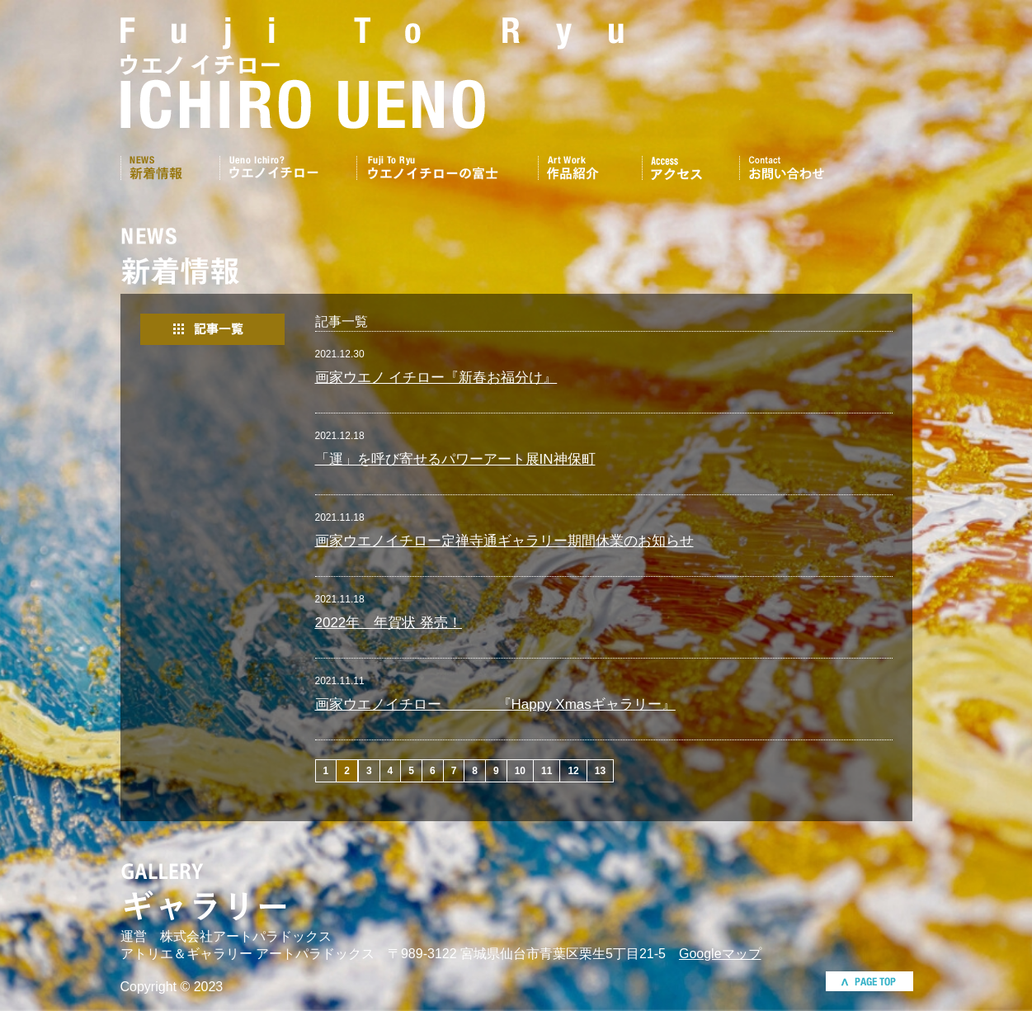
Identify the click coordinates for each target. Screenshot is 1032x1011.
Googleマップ (720, 954)
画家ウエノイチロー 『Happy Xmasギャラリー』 (495, 704)
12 (573, 771)
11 (546, 771)
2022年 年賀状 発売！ (389, 623)
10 (520, 771)
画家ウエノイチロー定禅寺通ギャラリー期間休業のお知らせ (504, 541)
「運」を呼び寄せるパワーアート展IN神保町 (455, 459)
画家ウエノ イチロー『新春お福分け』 (436, 377)
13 (600, 771)
